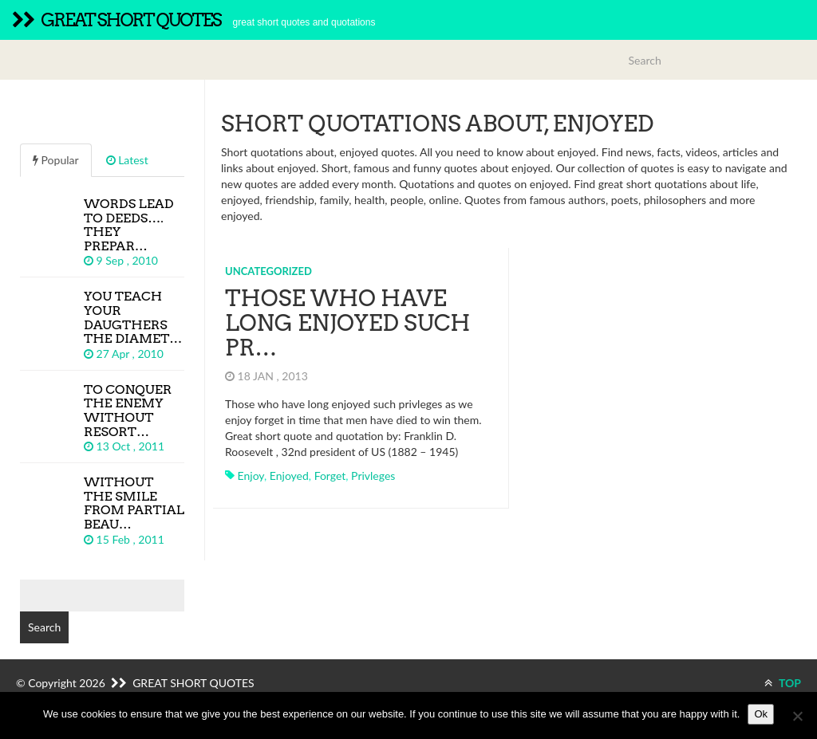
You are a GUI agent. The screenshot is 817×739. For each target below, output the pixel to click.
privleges (373, 475)
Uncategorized (268, 271)
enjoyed (289, 475)
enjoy (251, 475)
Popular (56, 160)
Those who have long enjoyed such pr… (348, 323)
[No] (797, 716)
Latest (127, 160)
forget (330, 475)
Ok (761, 714)
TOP (782, 683)
